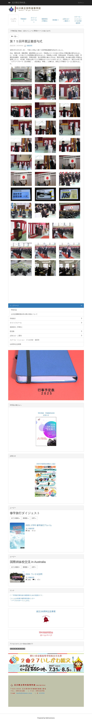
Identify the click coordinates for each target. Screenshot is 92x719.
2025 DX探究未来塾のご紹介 (45, 464)
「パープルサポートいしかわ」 (20, 600)
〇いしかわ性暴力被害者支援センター (22, 598)
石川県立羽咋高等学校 (21, 3)
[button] (13, 20)
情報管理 (28, 45)
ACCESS (41, 693)
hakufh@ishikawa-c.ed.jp (24, 693)
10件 (34, 518)
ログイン (81, 2)
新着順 (25, 518)
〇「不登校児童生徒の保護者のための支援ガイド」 (27, 595)
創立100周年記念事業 (46, 611)
